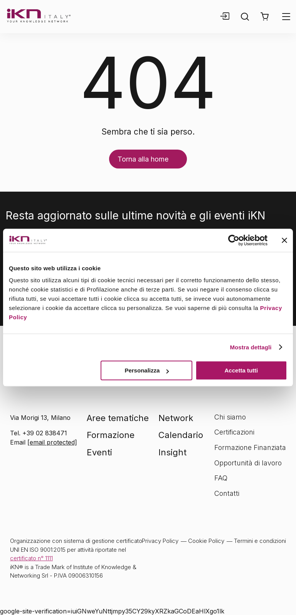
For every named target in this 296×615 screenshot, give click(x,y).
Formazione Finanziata (250, 447)
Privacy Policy (160, 540)
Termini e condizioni (260, 540)
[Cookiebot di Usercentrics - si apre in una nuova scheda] (233, 240)
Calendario (180, 435)
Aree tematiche (118, 418)
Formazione (111, 435)
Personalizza (146, 370)
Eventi (99, 452)
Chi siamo (230, 417)
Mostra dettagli (250, 347)
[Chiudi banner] (284, 240)
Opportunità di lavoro (248, 463)
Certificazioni (234, 432)
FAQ (220, 478)
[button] (264, 16)
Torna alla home (143, 159)
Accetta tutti (241, 370)
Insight (172, 452)
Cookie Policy (206, 540)
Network (175, 418)
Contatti (226, 493)
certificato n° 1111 (31, 558)
